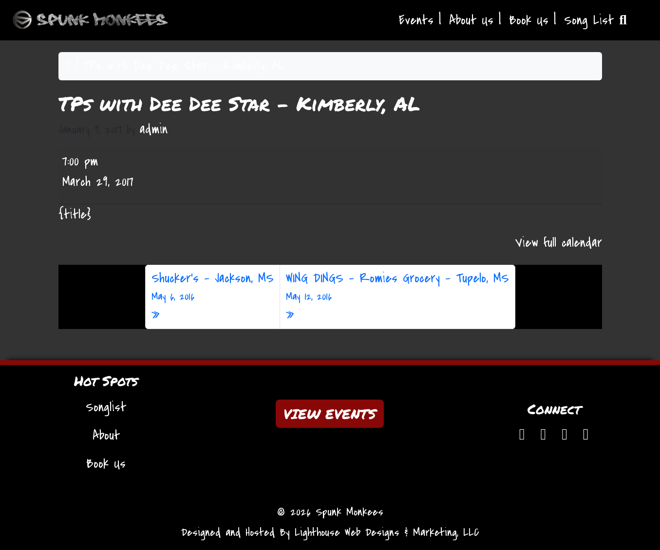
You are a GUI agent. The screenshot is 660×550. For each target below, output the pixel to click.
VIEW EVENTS (329, 413)
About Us (471, 20)
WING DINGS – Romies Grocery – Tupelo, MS (397, 287)
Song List (595, 20)
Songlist (106, 407)
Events (416, 20)
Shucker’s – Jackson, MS (212, 287)
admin (154, 129)
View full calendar (558, 243)
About (106, 435)
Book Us (528, 20)
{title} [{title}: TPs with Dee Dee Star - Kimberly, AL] (74, 214)
